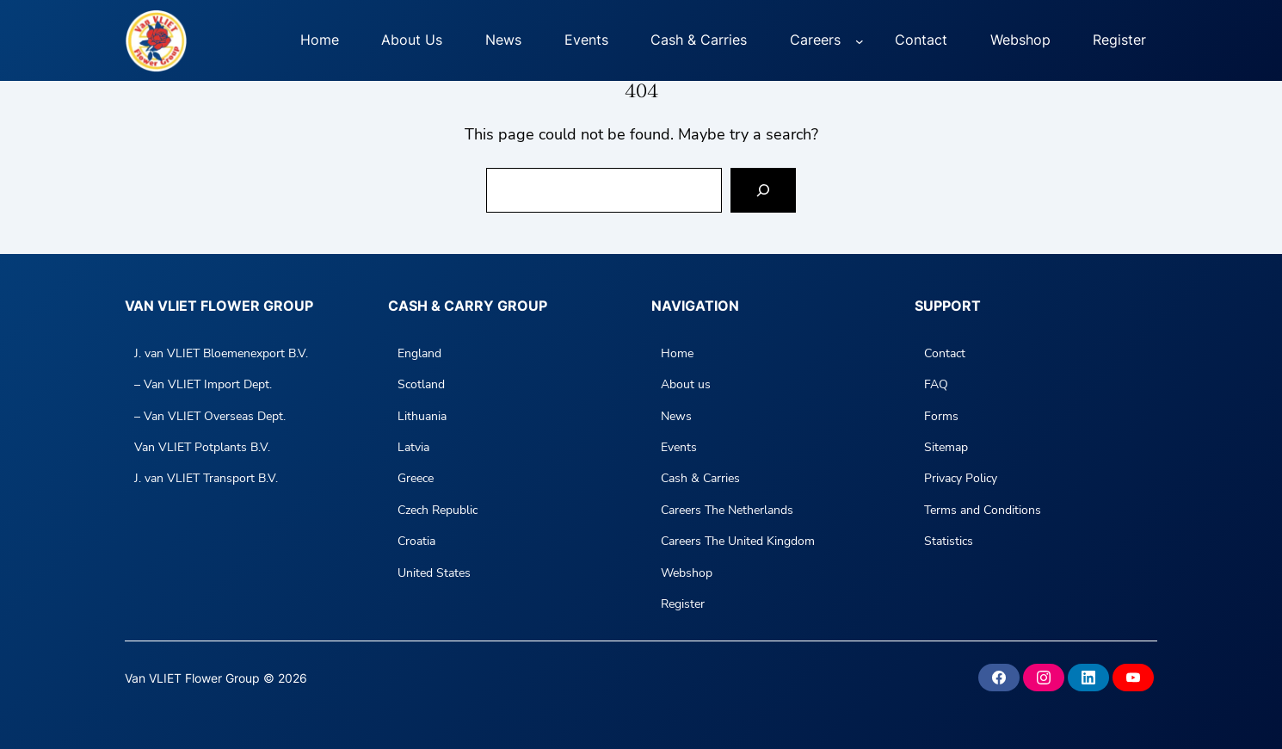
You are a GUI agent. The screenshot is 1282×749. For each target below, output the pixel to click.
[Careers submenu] (859, 40)
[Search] (763, 190)
